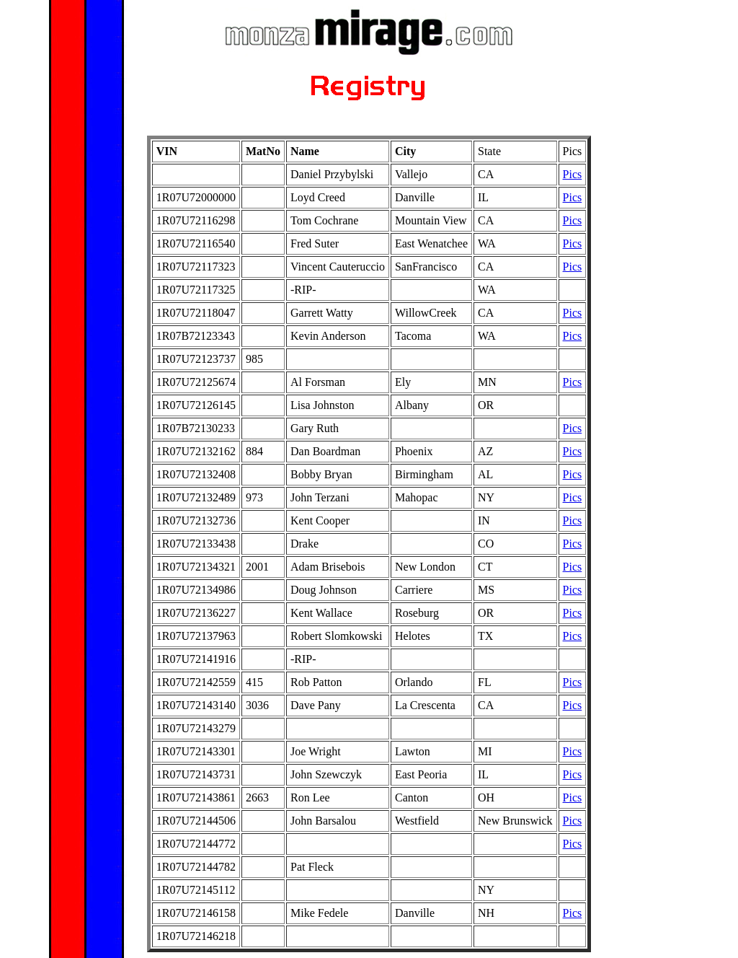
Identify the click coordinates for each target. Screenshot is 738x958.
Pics (572, 174)
